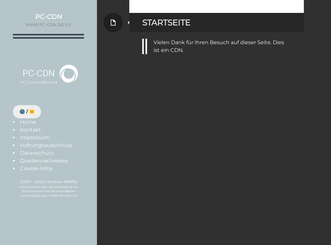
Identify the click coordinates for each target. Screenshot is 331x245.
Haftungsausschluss (46, 145)
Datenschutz (37, 153)
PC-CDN (48, 17)
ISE (74, 195)
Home (28, 122)
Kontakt (30, 130)
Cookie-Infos (36, 168)
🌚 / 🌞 (27, 111)
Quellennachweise (44, 161)
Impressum (35, 137)
